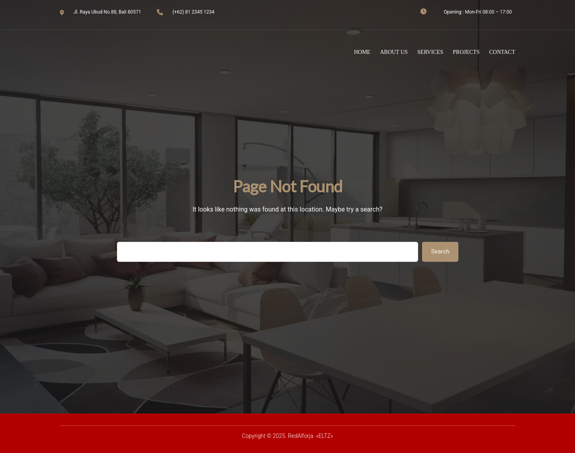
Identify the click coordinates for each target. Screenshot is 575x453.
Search (440, 251)
